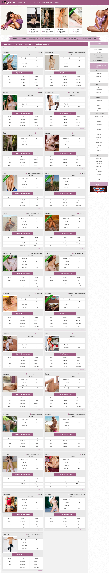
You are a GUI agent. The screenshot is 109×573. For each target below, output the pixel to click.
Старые (99, 81)
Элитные (99, 177)
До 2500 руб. (99, 161)
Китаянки (98, 134)
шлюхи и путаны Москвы (58, 570)
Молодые (98, 76)
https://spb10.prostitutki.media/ (99, 192)
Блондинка (99, 100)
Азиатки (99, 119)
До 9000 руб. (99, 166)
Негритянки (99, 142)
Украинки (98, 150)
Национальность (99, 113)
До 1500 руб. (99, 158)
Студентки (99, 73)
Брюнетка (98, 103)
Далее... (40, 86)
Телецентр (39, 130)
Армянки (99, 121)
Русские (99, 145)
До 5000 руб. (99, 163)
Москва (99, 52)
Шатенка (99, 110)
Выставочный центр (79, 130)
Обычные (98, 92)
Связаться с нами (88, 39)
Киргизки (99, 132)
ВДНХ (40, 52)
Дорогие (99, 174)
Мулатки (99, 140)
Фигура (99, 84)
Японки (99, 153)
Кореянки (98, 137)
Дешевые (98, 169)
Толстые (99, 94)
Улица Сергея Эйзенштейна (77, 52)
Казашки (99, 129)
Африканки (99, 124)
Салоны (63, 39)
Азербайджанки (99, 116)
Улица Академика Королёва (34, 207)
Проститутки (33, 39)
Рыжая (99, 108)
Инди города (45, 39)
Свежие (55, 39)
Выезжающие (74, 39)
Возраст (99, 71)
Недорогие (99, 171)
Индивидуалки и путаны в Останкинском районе (26, 47)
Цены (99, 155)
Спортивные (99, 89)
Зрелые (99, 79)
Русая (98, 105)
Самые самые (33, 565)
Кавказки (99, 126)
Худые (99, 87)
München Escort (19, 39)
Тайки (98, 147)
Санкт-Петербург (99, 49)
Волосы (99, 97)
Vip (99, 179)
